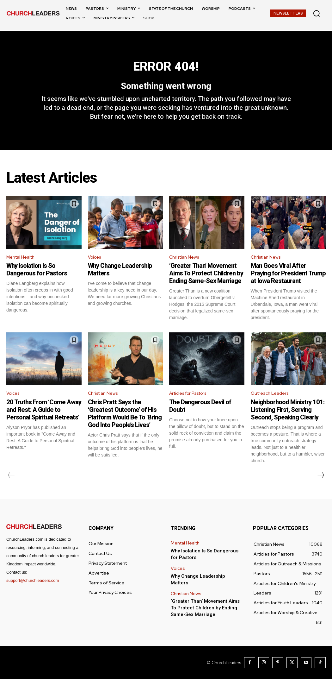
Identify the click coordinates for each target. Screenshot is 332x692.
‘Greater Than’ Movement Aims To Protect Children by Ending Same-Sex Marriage (206, 285)
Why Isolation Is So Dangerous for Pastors (36, 281)
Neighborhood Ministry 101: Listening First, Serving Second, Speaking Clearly (287, 423)
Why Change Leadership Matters (204, 587)
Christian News (186, 268)
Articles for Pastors (191, 406)
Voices (95, 268)
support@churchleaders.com (32, 593)
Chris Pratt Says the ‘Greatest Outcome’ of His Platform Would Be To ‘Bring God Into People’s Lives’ (125, 427)
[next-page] (321, 488)
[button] (316, 13)
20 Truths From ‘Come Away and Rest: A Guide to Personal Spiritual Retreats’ (43, 423)
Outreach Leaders (272, 406)
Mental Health (23, 268)
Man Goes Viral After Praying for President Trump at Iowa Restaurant (288, 285)
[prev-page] (11, 488)
